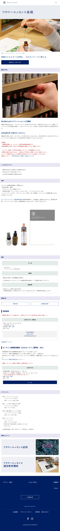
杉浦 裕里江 (9, 376)
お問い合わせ (44, 512)
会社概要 (15, 512)
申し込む (30, 382)
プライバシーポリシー (26, 512)
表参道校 (15, 303)
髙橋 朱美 (11, 326)
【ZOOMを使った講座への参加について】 (22, 156)
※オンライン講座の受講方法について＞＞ (13, 359)
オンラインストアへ (30, 506)
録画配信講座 (44, 303)
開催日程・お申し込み (15, 62)
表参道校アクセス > (6, 342)
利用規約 (37, 512)
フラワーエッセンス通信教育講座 (13, 199)
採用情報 (29, 497)
